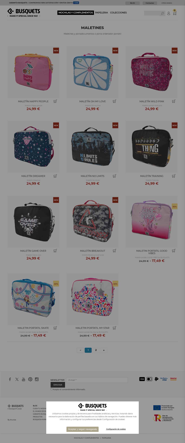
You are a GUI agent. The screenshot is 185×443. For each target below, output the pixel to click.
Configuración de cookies (116, 429)
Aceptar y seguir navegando (82, 429)
